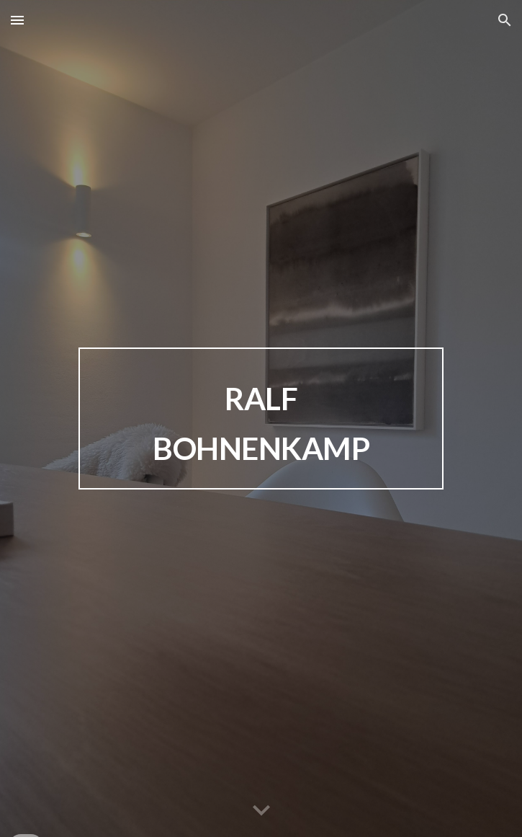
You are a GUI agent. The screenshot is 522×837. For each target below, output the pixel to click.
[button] (17, 20)
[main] (261, 418)
